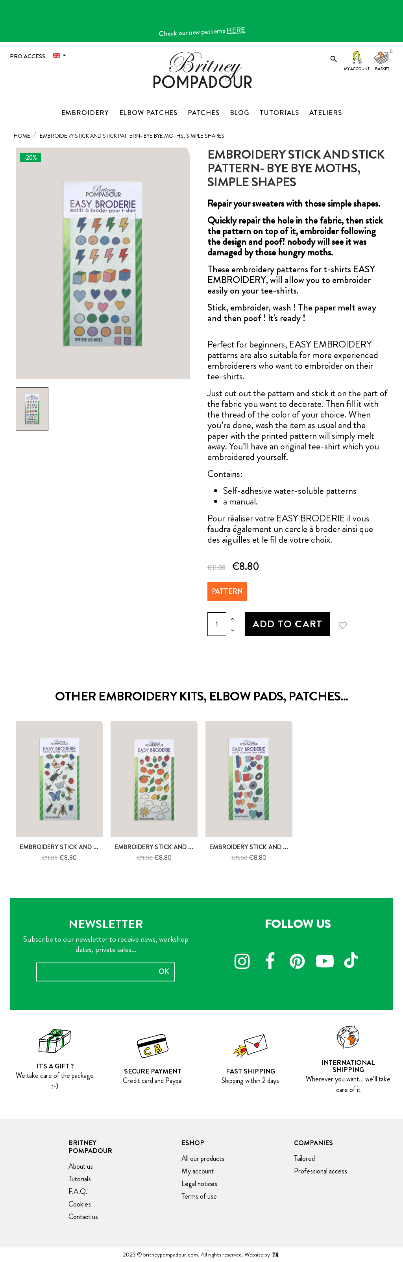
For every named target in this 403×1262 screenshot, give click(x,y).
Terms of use (199, 1196)
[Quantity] (216, 624)
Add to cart (287, 624)
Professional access (320, 1171)
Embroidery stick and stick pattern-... (83, 847)
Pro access (27, 56)
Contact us (83, 1217)
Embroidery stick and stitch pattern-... (180, 847)
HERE (239, 33)
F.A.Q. (77, 1191)
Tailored (304, 1158)
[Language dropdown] (61, 56)
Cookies (79, 1204)
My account (357, 69)
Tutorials (79, 1179)
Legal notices (199, 1184)
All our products (202, 1158)
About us (80, 1166)
